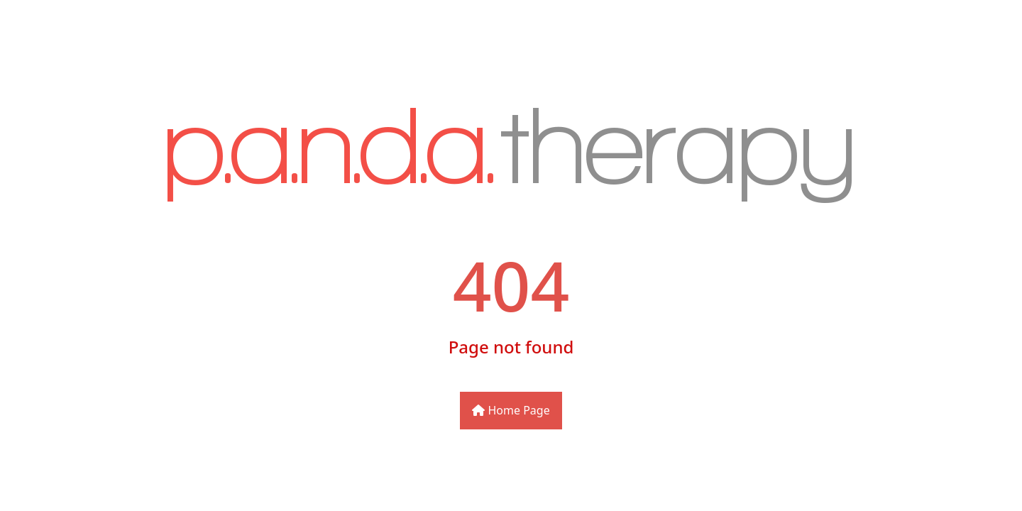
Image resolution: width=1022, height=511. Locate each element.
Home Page (510, 410)
